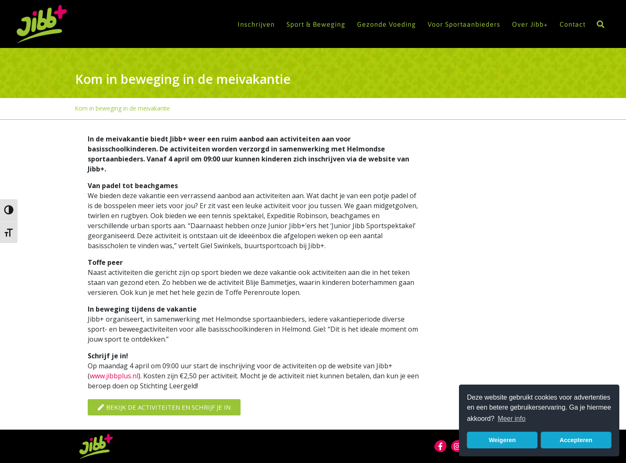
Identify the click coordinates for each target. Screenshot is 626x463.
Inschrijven (256, 24)
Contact (572, 24)
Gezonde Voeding (386, 24)
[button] (600, 24)
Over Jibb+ (530, 24)
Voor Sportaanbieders (464, 24)
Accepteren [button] (576, 440)
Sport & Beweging (315, 24)
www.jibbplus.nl (114, 375)
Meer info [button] (512, 418)
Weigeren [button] (502, 440)
